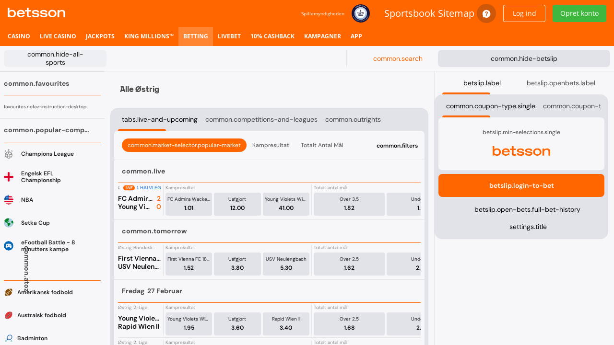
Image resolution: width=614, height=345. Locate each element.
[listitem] (19, 36)
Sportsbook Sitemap (429, 13)
